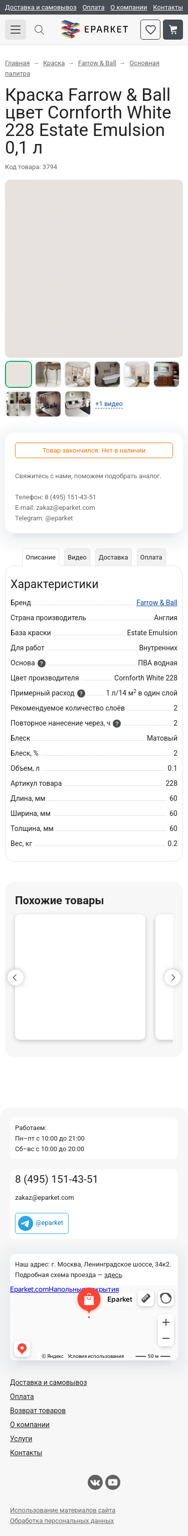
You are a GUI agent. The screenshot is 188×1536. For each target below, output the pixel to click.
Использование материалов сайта (62, 1510)
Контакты (168, 7)
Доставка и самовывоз (41, 7)
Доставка (113, 557)
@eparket (59, 518)
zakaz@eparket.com (65, 507)
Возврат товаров (38, 1411)
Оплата (93, 7)
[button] (16, 977)
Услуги (21, 1439)
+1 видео (109, 403)
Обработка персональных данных (62, 1520)
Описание (41, 557)
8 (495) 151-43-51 (70, 497)
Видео (77, 557)
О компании (128, 7)
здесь (113, 1275)
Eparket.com (94, 30)
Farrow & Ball (156, 603)
